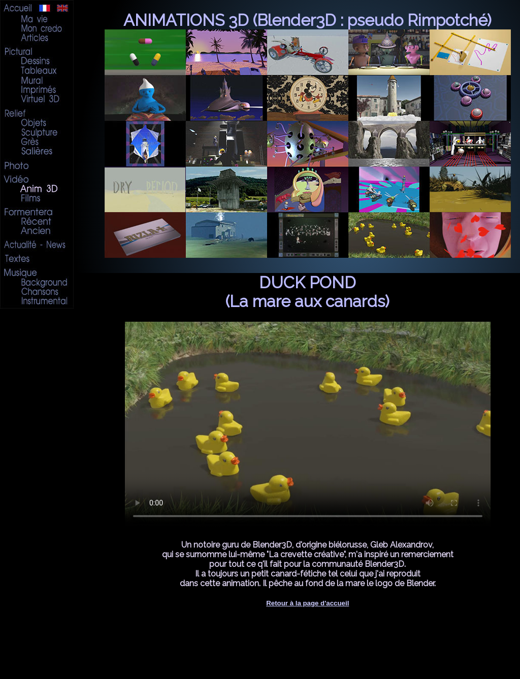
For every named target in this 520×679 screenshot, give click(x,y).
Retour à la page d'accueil (307, 603)
